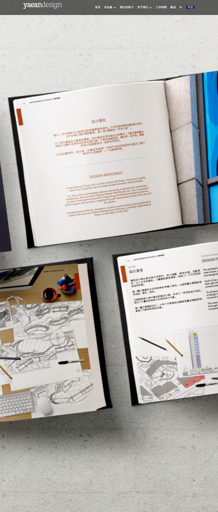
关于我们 (144, 7)
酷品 (173, 7)
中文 (191, 7)
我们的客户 (127, 7)
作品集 (110, 7)
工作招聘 (161, 7)
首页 (98, 7)
